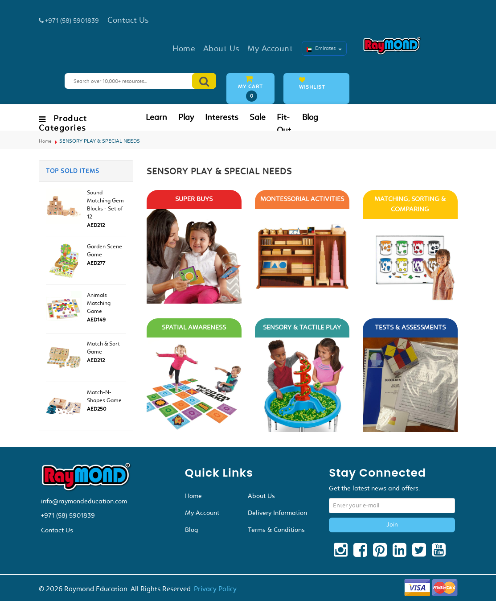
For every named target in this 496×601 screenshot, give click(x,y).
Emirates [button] (324, 48)
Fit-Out (284, 123)
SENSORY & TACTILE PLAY (302, 327)
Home (45, 141)
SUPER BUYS (194, 199)
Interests (221, 117)
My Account (202, 513)
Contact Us (57, 530)
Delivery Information (277, 513)
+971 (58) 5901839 (68, 515)
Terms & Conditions (276, 530)
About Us (261, 496)
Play (186, 117)
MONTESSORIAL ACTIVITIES (302, 199)
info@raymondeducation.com (84, 501)
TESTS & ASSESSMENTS (410, 327)
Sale (258, 117)
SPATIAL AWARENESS (194, 327)
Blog (310, 117)
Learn (156, 117)
